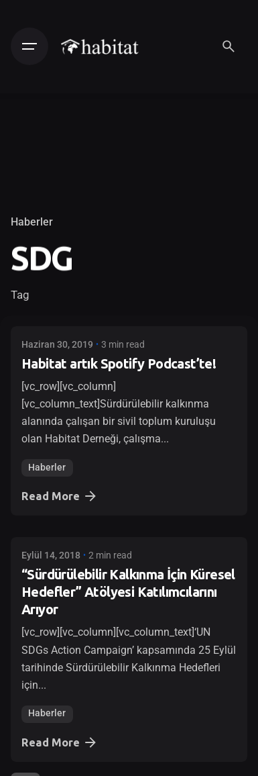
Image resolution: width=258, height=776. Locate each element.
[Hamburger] (29, 46)
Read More (60, 496)
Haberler (32, 222)
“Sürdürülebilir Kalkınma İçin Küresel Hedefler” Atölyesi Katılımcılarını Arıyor (128, 592)
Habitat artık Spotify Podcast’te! (118, 363)
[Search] (228, 46)
